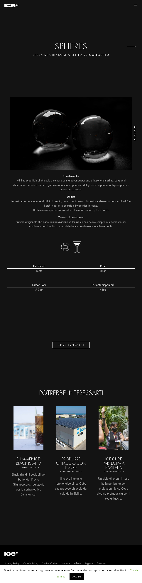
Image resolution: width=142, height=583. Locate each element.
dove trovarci (71, 345)
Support (65, 563)
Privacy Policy (11, 563)
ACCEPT (76, 576)
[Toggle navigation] (135, 5)
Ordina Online (50, 563)
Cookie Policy (30, 563)
